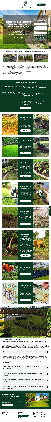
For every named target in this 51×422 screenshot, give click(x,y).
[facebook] (18, 418)
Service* (35, 31)
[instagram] (21, 418)
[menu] (49, 4)
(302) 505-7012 (18, 38)
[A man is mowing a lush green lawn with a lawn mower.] (10, 58)
